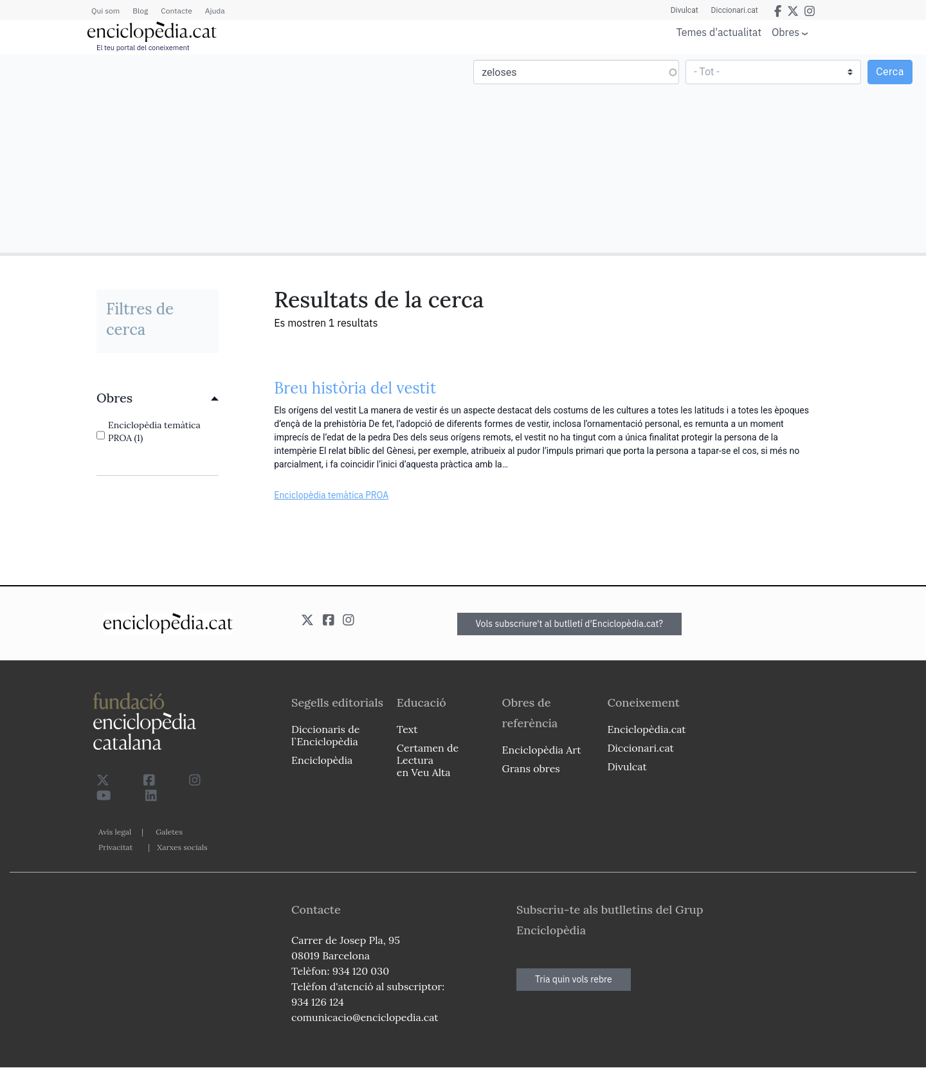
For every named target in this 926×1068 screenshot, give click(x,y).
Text (407, 729)
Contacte (176, 10)
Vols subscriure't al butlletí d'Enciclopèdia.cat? (570, 623)
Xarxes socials (182, 847)
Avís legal (114, 832)
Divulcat (684, 10)
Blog (140, 10)
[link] (157, 398)
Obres (785, 32)
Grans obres (531, 768)
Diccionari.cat (734, 10)
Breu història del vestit (355, 388)
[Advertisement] (233, 153)
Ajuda (215, 10)
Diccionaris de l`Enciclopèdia (325, 735)
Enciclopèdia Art (541, 749)
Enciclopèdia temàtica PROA (331, 495)
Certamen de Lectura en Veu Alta (427, 760)
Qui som (105, 10)
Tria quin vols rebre (573, 979)
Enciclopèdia (321, 760)
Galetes (169, 832)
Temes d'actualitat (718, 32)
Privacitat (115, 847)
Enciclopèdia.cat (646, 729)
